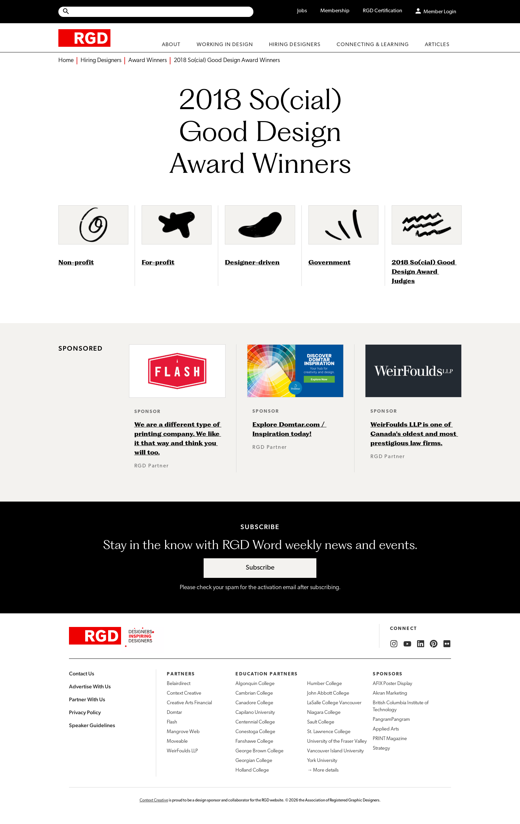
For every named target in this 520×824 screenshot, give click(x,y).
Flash (172, 722)
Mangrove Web (183, 731)
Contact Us (81, 673)
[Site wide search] (155, 12)
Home (66, 60)
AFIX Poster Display (392, 683)
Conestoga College (255, 731)
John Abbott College (328, 693)
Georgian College (253, 760)
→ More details (323, 770)
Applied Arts (386, 729)
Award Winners (147, 60)
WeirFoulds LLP (182, 751)
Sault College (320, 722)
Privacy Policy (85, 712)
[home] (84, 37)
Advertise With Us (90, 686)
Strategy (381, 748)
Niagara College (324, 712)
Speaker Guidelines (92, 725)
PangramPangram (391, 719)
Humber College (324, 683)
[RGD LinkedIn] (420, 644)
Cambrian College (254, 693)
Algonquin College (255, 683)
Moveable (177, 741)
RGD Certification (382, 11)
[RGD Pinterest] (434, 644)
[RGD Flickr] (447, 644)
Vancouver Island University (335, 751)
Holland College (252, 770)
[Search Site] (161, 12)
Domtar (174, 712)
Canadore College (254, 703)
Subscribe (260, 568)
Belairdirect (178, 683)
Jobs (302, 11)
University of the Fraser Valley (337, 741)
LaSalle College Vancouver (334, 703)
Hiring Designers (101, 60)
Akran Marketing (390, 693)
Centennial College (255, 722)
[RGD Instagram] (394, 644)
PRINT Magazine (390, 738)
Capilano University (255, 712)
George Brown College (259, 751)
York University (322, 760)
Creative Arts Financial (189, 703)
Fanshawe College (254, 741)
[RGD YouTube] (407, 644)
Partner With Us (87, 699)
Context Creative (184, 693)
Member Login (439, 12)
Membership (335, 11)
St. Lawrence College (329, 731)
